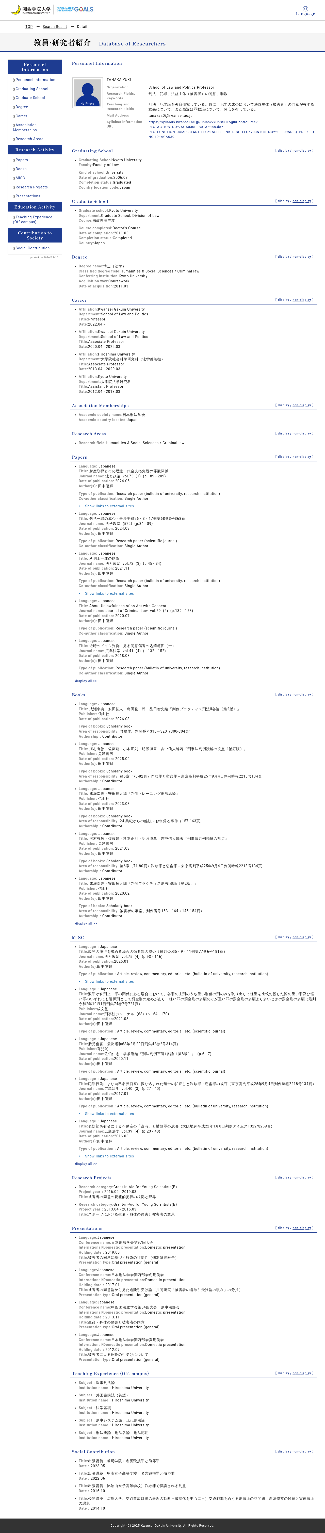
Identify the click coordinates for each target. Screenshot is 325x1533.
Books (21, 169)
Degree (22, 107)
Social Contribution (33, 248)
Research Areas (29, 139)
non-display (301, 150)
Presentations (28, 196)
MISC (20, 178)
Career (21, 116)
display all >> (87, 681)
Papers (22, 160)
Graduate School (30, 98)
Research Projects (32, 187)
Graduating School (32, 89)
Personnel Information (35, 80)
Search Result (55, 27)
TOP (29, 27)
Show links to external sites (106, 506)
